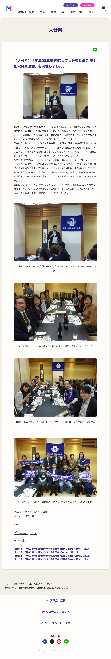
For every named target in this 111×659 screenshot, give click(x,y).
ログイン (70, 5)
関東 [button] (42, 12)
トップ (6, 583)
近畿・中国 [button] (76, 12)
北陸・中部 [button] (57, 12)
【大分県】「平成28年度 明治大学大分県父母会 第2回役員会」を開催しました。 (52, 555)
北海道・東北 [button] (26, 12)
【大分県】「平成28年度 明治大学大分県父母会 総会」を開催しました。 (49, 552)
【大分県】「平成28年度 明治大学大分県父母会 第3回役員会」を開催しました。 (52, 559)
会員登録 (87, 5)
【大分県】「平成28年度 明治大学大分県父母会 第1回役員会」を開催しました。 (52, 548)
